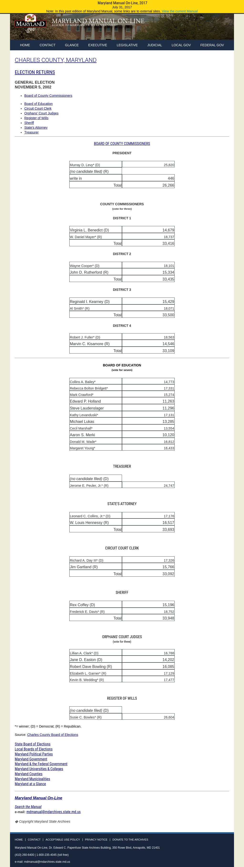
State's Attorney (36, 127)
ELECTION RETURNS (35, 72)
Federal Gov (212, 45)
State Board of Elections (33, 744)
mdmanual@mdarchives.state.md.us (53, 812)
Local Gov (181, 45)
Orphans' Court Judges (41, 113)
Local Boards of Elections (33, 749)
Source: (21, 735)
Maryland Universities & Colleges (39, 769)
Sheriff (29, 123)
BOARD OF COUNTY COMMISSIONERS (122, 143)
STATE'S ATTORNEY (122, 504)
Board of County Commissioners (48, 95)
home (25, 45)
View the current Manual (180, 11)
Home (19, 839)
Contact (48, 45)
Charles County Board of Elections (52, 735)
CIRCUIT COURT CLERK (122, 548)
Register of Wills (36, 118)
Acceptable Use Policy (63, 839)
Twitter (216, 28)
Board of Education (38, 104)
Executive (97, 45)
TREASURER (122, 466)
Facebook (208, 28)
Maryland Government (31, 759)
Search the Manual (28, 807)
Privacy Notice (96, 839)
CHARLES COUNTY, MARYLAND (56, 59)
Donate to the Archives (130, 839)
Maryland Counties (28, 774)
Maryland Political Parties (34, 754)
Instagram (225, 28)
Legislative (127, 45)
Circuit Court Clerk (37, 108)
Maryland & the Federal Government (41, 764)
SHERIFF (122, 592)
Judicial (154, 45)
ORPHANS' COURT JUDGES (122, 639)
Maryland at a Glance (30, 784)
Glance (72, 45)
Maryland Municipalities (32, 779)
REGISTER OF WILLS (122, 698)
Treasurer (31, 132)
